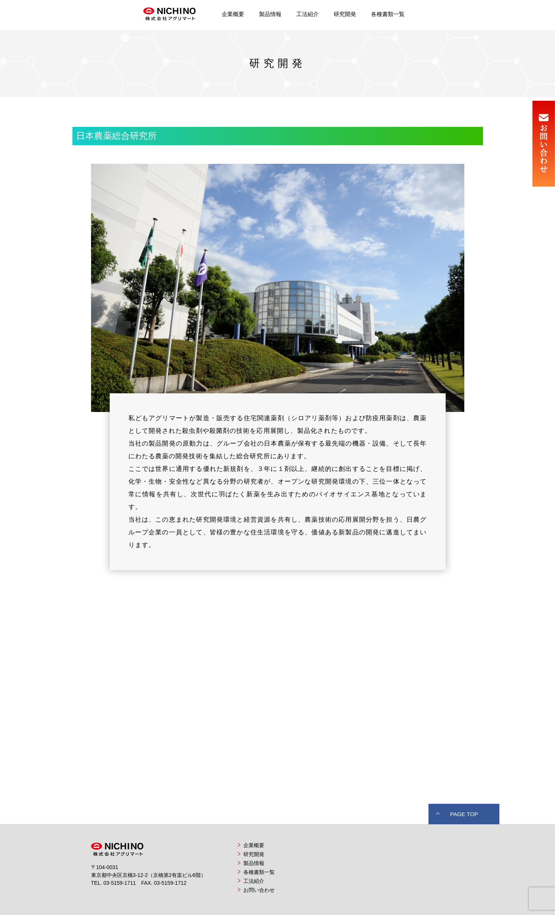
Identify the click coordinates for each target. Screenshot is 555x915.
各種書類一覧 (388, 14)
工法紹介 (307, 14)
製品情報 (270, 14)
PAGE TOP (464, 814)
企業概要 (233, 14)
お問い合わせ (259, 890)
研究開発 (345, 14)
